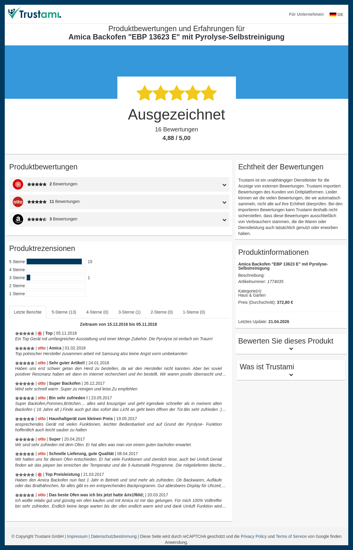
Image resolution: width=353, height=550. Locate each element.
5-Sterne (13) (64, 312)
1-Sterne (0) (194, 312)
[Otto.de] (41, 348)
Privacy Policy (253, 536)
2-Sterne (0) (162, 312)
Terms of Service (291, 536)
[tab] (200, 184)
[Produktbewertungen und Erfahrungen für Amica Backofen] (24, 333)
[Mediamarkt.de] (40, 333)
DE (336, 14)
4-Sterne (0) (97, 312)
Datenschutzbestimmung (114, 536)
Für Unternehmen (306, 14)
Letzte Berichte (27, 312)
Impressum (78, 536)
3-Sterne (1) (130, 312)
